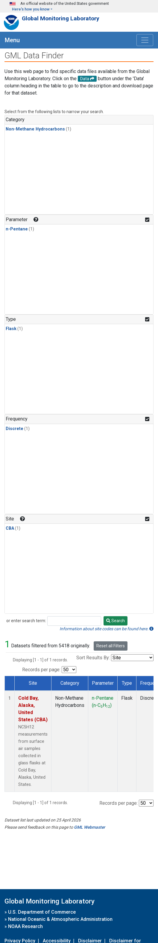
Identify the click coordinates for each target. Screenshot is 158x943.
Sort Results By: (93, 657)
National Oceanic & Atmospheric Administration (60, 919)
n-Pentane (17, 229)
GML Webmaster (89, 827)
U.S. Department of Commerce (42, 912)
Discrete (14, 428)
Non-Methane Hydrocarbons (35, 129)
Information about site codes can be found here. (107, 628)
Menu (12, 40)
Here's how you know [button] (31, 9)
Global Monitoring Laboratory (60, 18)
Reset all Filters (110, 645)
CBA (10, 528)
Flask (11, 328)
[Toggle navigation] (144, 40)
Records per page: (41, 669)
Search (115, 620)
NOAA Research (25, 926)
